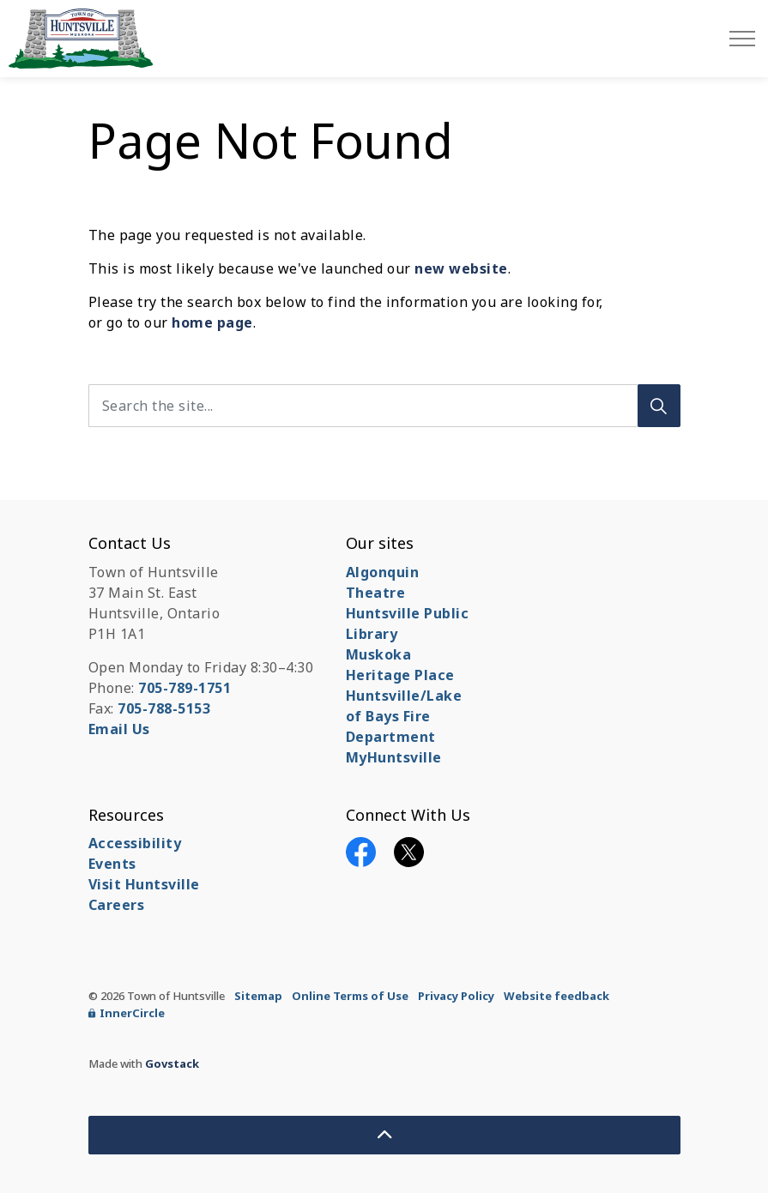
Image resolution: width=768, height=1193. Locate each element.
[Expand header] (742, 38)
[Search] (659, 405)
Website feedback (556, 995)
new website (461, 268)
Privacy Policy (456, 995)
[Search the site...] (384, 405)
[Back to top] (384, 1135)
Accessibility (135, 843)
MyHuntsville (394, 757)
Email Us (119, 729)
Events (112, 863)
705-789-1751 (184, 687)
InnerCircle (126, 1013)
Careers (116, 904)
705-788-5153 (164, 708)
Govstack (172, 1063)
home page (212, 322)
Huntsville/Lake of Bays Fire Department (404, 716)
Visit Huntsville (144, 884)
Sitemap (258, 995)
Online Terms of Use (350, 995)
